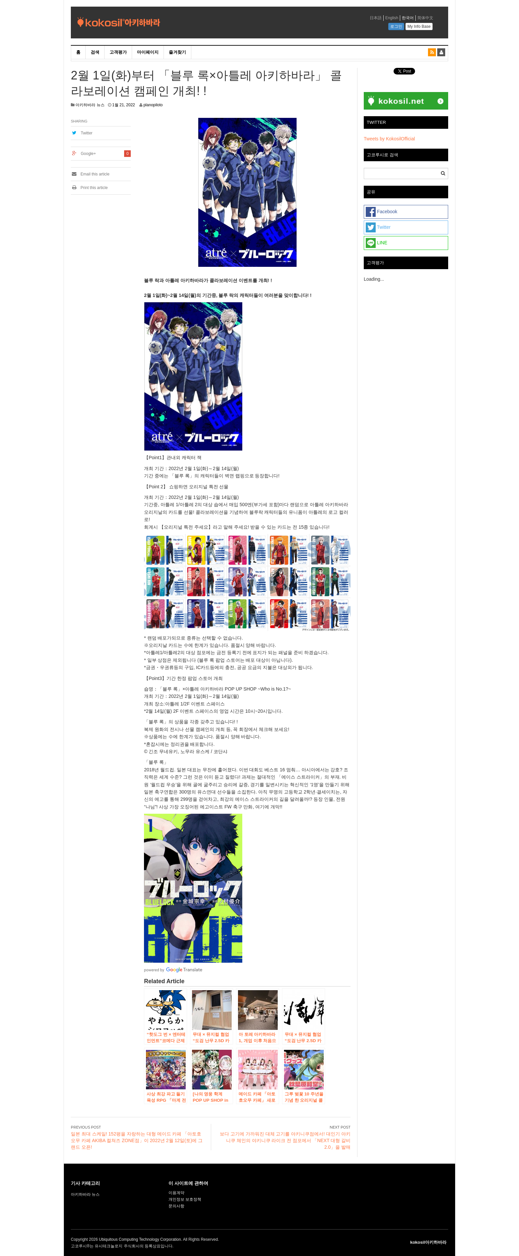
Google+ (88, 153)
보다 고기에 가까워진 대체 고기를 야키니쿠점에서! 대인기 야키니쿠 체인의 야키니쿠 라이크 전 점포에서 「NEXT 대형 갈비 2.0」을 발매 (285, 1140)
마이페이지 (148, 52)
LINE (376, 243)
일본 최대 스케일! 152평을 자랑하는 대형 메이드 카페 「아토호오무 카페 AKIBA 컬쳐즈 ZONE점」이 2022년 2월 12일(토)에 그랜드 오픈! (137, 1140)
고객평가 (118, 52)
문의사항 (176, 1206)
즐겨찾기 (177, 52)
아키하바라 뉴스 (89, 105)
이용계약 (176, 1192)
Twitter (86, 133)
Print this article (89, 187)
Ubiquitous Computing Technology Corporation (140, 1239)
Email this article (90, 174)
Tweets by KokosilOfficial (389, 138)
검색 (95, 52)
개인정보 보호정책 (184, 1199)
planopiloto (153, 105)
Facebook (381, 212)
